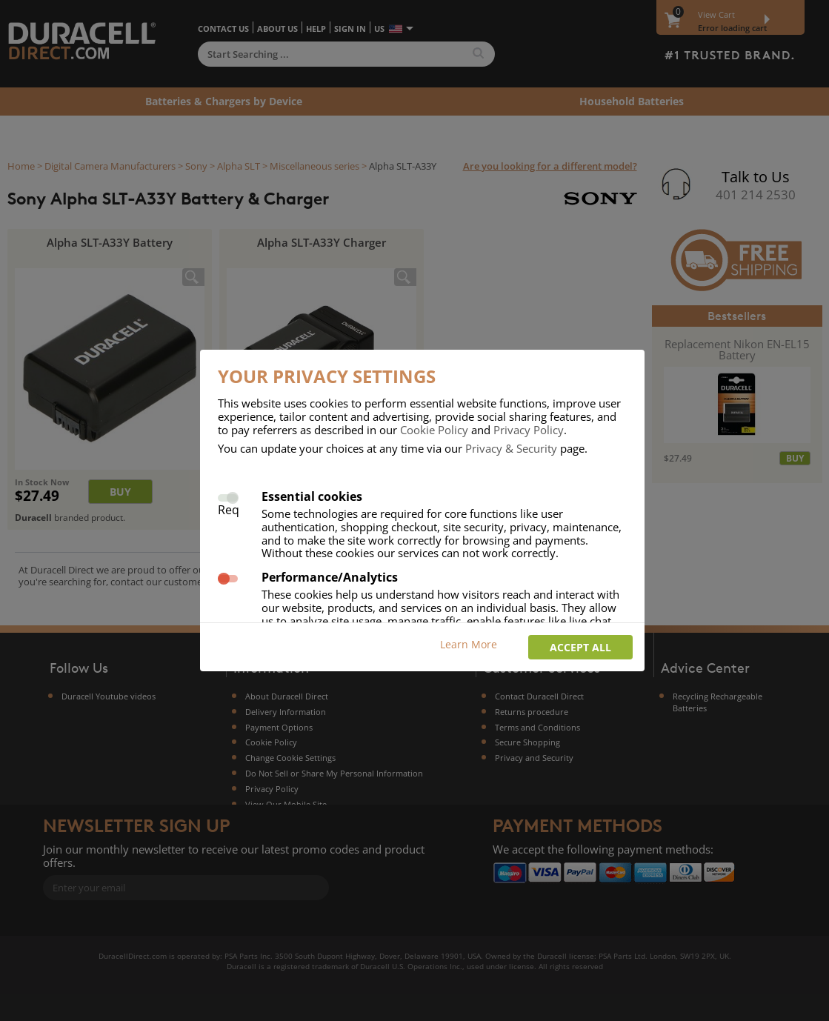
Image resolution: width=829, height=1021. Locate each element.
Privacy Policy (528, 429)
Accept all (580, 647)
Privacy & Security (511, 448)
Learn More (468, 644)
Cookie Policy (434, 429)
